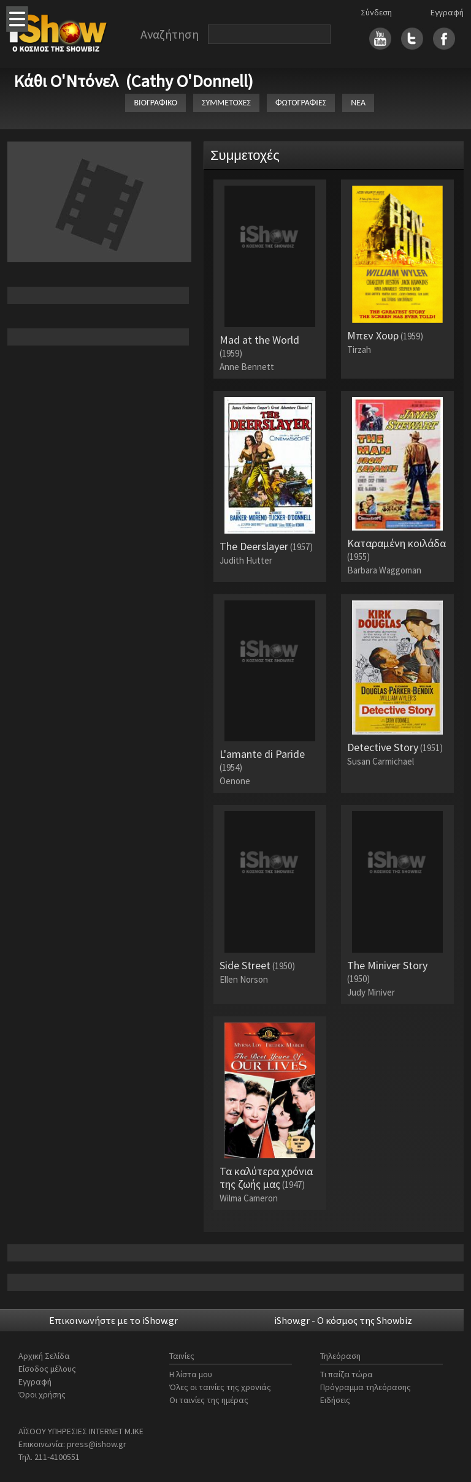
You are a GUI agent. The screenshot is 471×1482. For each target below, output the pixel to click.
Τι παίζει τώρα (346, 1374)
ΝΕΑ (358, 102)
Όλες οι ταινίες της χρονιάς (220, 1387)
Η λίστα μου (190, 1374)
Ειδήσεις (335, 1399)
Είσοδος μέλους (47, 1368)
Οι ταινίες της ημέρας (208, 1399)
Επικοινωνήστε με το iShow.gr (113, 1320)
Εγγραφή (447, 12)
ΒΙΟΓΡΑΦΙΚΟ (155, 102)
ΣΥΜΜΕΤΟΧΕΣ (226, 102)
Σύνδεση (376, 12)
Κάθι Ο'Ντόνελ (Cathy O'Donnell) (133, 81)
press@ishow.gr (96, 1444)
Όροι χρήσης (42, 1394)
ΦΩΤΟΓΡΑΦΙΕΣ (300, 102)
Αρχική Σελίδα (44, 1355)
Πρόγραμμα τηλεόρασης (365, 1387)
